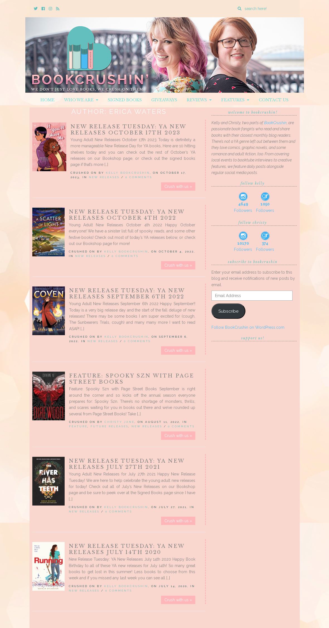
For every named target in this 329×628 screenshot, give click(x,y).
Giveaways (164, 99)
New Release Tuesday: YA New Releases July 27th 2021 (126, 464)
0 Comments (138, 177)
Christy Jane (119, 421)
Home (47, 99)
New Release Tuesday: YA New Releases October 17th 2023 (128, 130)
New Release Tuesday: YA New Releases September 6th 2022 (127, 294)
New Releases (104, 177)
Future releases (109, 426)
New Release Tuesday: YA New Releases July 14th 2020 (126, 549)
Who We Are (81, 99)
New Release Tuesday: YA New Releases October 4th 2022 (126, 215)
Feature (78, 426)
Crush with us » (178, 186)
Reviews (199, 99)
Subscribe (228, 311)
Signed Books (125, 99)
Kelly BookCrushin (128, 172)
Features (235, 99)
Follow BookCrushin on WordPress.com (247, 327)
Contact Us (274, 99)
